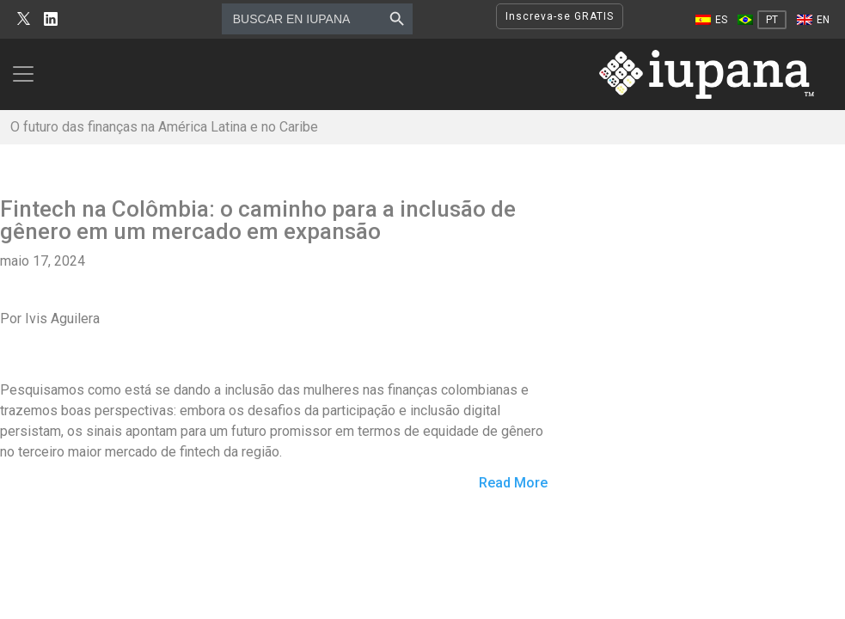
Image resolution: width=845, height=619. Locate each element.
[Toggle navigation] (28, 74)
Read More (513, 483)
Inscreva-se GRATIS (559, 16)
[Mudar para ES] (711, 20)
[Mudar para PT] (762, 20)
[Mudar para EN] (813, 20)
